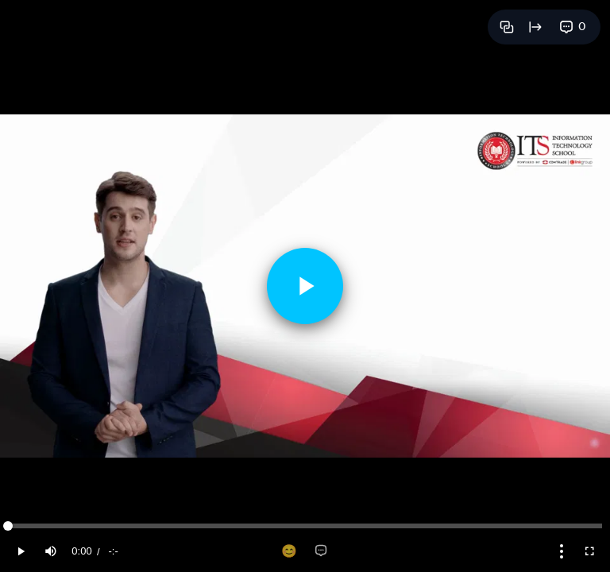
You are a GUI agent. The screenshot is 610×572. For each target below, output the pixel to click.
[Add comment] (321, 551)
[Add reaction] (289, 551)
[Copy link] (506, 27)
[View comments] (572, 27)
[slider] (305, 526)
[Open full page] (535, 27)
